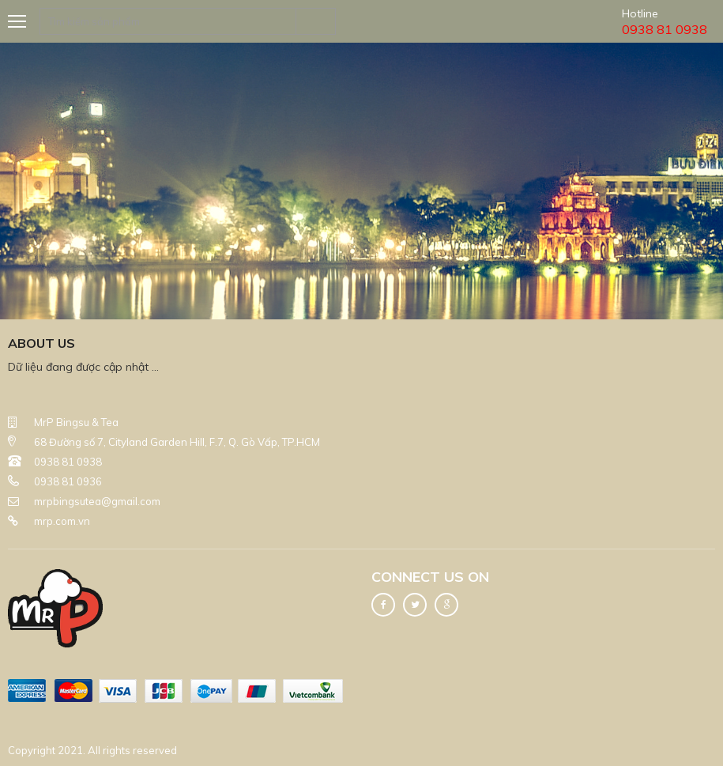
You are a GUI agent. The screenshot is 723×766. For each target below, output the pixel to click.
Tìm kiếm (316, 21)
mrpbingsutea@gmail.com (97, 501)
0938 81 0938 (68, 461)
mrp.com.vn (62, 521)
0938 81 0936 (68, 481)
